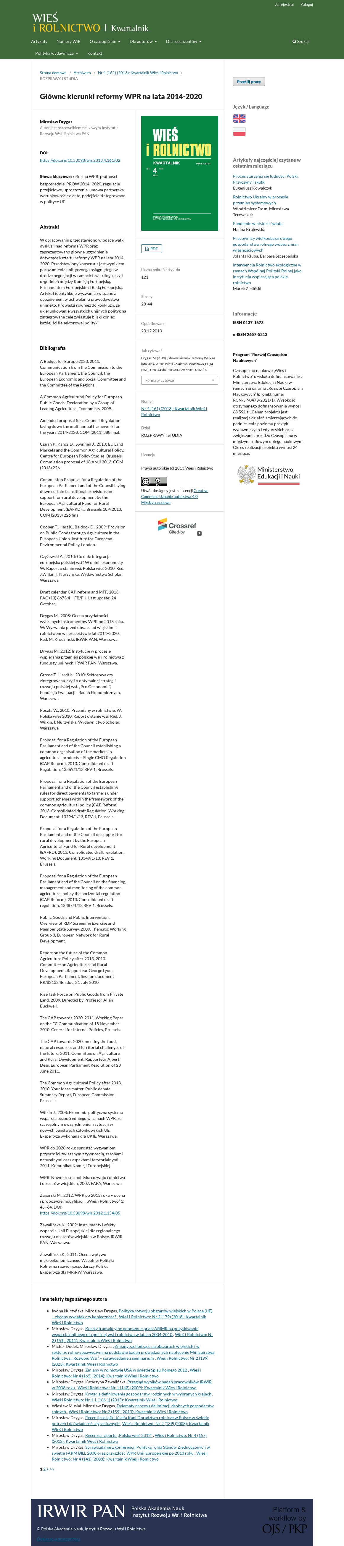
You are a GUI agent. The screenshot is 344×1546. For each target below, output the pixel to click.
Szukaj (300, 41)
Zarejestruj (284, 4)
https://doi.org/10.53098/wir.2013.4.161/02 (80, 160)
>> (52, 1468)
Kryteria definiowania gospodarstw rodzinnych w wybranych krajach (148, 1393)
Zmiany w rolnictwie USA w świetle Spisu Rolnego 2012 (136, 1369)
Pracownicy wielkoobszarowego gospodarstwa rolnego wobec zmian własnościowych (266, 244)
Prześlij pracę (249, 81)
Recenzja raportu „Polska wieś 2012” (119, 1435)
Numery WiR (69, 41)
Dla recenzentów (182, 41)
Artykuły (39, 41)
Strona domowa (53, 72)
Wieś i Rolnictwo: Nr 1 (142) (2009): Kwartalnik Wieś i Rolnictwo (137, 1387)
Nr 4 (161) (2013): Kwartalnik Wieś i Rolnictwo (138, 72)
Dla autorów (142, 41)
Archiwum (82, 72)
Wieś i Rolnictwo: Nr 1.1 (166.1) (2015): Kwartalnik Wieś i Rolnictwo (114, 1399)
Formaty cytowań (160, 380)
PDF (154, 248)
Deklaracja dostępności (58, 1538)
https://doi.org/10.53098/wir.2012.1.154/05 (80, 1212)
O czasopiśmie (103, 41)
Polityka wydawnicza (55, 53)
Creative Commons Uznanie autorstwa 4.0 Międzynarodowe (174, 496)
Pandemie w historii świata (257, 223)
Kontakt (94, 53)
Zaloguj (306, 4)
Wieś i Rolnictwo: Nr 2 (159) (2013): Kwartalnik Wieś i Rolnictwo (128, 1411)
